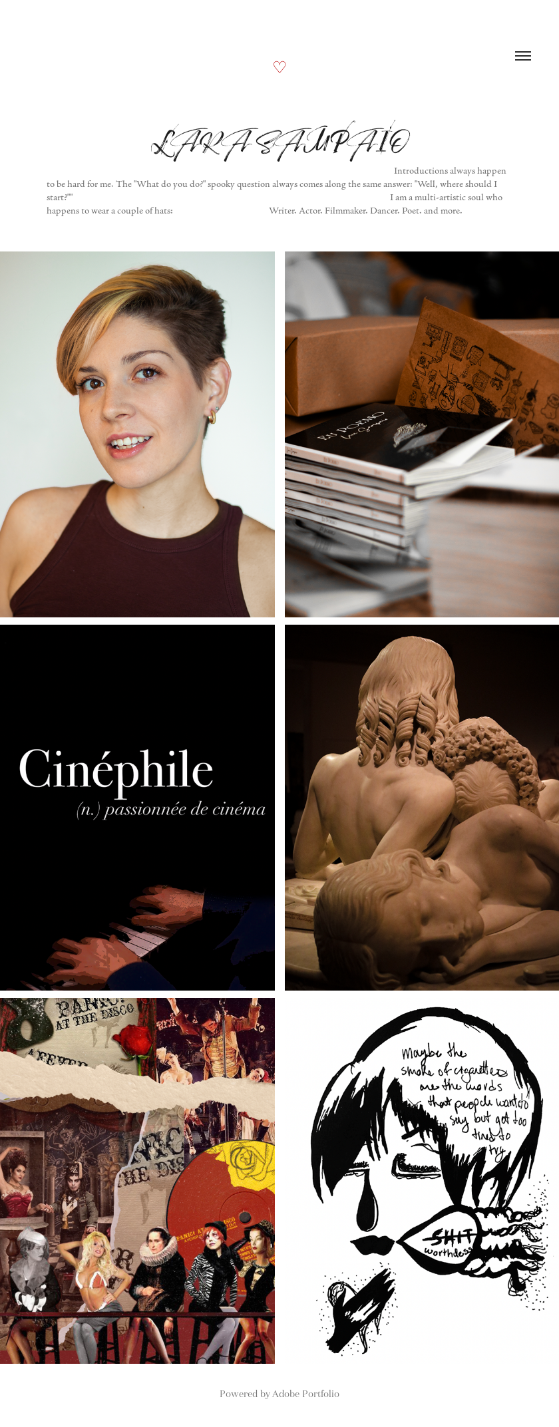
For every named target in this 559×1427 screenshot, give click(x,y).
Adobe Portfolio (305, 1394)
